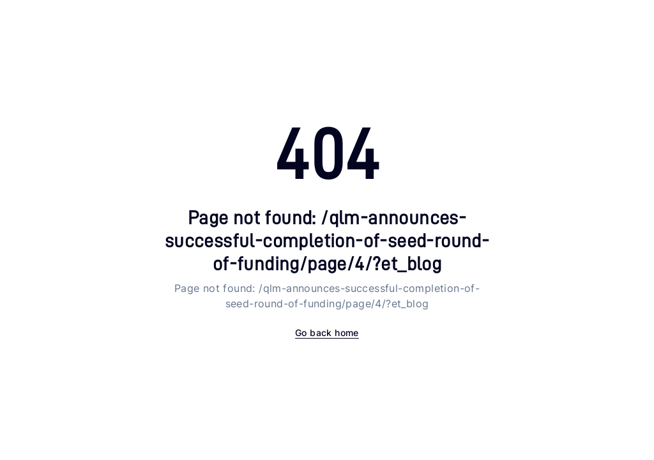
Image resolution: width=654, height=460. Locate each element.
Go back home (327, 332)
